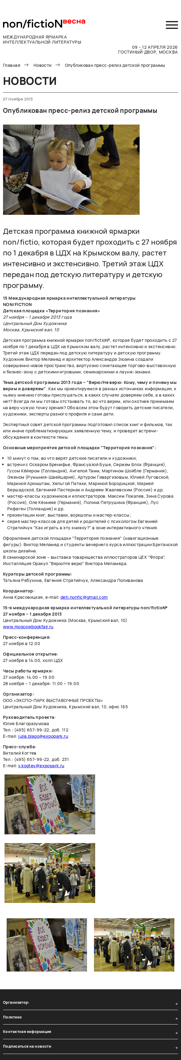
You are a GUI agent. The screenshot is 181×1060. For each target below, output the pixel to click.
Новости (43, 65)
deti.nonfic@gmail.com (84, 597)
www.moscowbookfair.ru (28, 626)
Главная (11, 65)
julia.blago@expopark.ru (43, 736)
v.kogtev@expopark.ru (41, 765)
